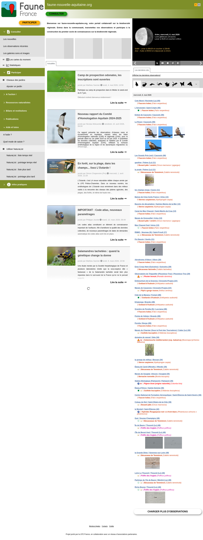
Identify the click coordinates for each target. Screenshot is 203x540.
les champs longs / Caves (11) (147, 190)
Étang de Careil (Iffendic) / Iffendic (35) (151, 367)
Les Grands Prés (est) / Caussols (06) (150, 155)
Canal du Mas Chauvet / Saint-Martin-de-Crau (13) (155, 211)
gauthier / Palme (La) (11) (145, 163)
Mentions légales (94, 526)
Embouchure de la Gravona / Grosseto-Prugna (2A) (156, 281)
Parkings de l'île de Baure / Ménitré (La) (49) (153, 480)
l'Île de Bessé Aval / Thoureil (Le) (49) (150, 432)
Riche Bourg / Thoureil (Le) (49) (148, 487)
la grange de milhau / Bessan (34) (149, 360)
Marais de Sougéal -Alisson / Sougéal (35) (152, 374)
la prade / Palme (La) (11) (145, 170)
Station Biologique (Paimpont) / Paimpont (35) (154, 381)
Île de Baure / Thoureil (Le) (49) (147, 425)
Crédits (111, 526)
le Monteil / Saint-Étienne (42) (147, 409)
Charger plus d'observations (168, 511)
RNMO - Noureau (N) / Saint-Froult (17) (151, 232)
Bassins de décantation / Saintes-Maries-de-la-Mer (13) (157, 204)
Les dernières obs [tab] (142, 70)
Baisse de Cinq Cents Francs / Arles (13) (152, 197)
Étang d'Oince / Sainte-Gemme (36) (149, 388)
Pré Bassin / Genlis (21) (144, 239)
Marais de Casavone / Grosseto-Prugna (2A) (153, 288)
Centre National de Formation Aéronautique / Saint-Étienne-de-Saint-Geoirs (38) (168, 395)
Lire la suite (118, 103)
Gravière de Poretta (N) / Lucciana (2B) (151, 309)
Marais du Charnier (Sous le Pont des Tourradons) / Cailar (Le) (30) (162, 330)
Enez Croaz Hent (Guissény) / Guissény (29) (153, 267)
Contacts (104, 526)
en (199, 4)
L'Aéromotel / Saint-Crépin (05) (148, 108)
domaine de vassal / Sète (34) (147, 337)
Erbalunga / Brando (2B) (145, 302)
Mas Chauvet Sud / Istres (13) (147, 225)
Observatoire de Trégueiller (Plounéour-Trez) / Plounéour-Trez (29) (162, 274)
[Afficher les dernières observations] (146, 75)
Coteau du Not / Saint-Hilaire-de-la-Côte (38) (153, 402)
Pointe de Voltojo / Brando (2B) (148, 316)
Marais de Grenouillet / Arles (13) (148, 218)
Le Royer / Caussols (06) (145, 122)
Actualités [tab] (51, 64)
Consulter (56, 14)
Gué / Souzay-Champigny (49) (147, 418)
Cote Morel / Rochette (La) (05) (147, 101)
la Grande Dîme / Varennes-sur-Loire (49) (152, 453)
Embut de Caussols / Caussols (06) (149, 115)
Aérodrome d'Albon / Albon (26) (148, 260)
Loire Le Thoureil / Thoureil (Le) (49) (150, 473)
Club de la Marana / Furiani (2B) (148, 295)
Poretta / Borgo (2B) (143, 323)
